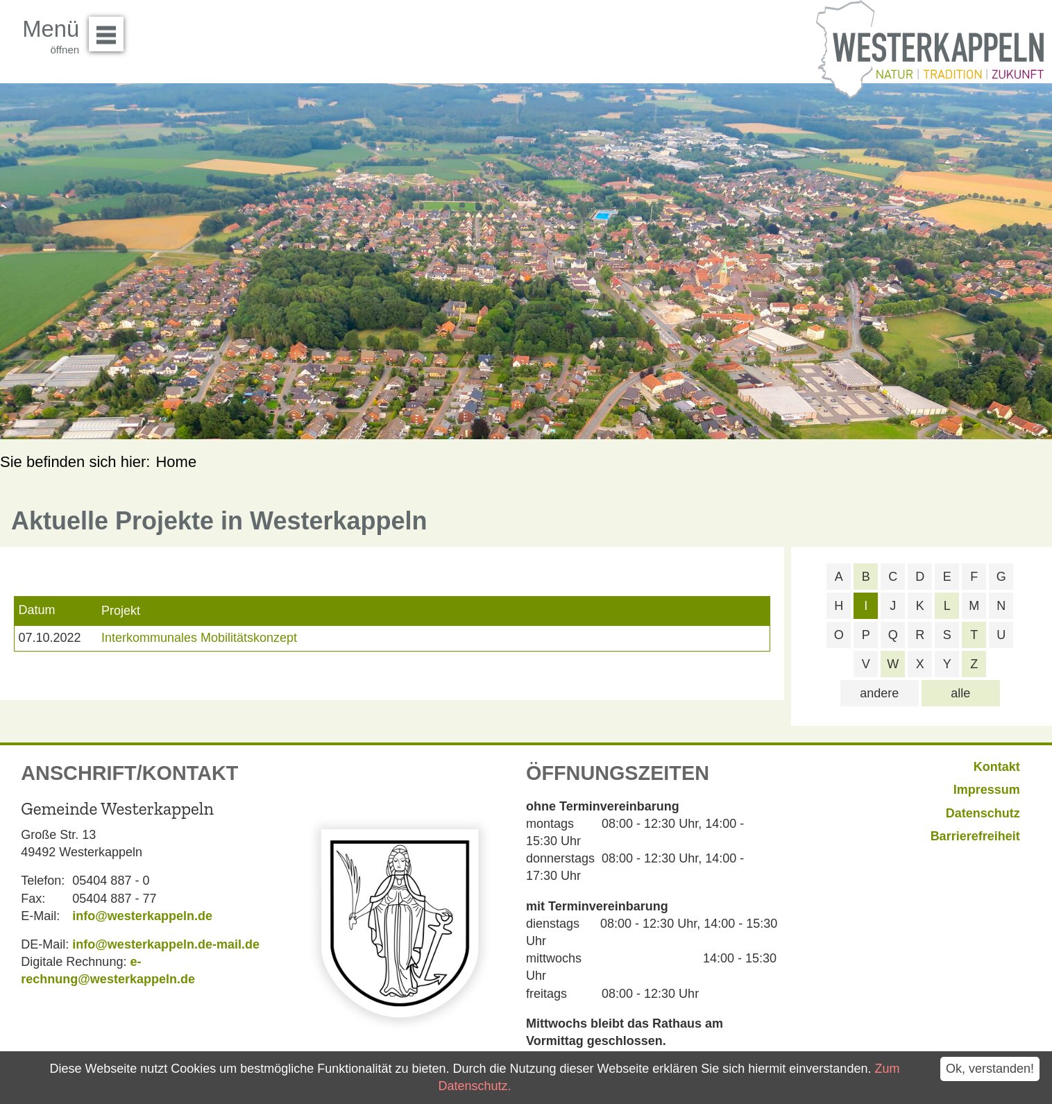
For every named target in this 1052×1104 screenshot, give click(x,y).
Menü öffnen (110, 29)
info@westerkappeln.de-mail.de (166, 944)
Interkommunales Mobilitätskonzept (199, 638)
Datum (36, 610)
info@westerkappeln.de (142, 916)
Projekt (120, 611)
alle (960, 693)
